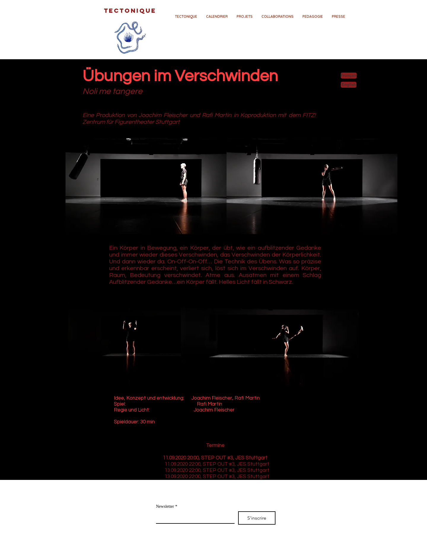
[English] (348, 85)
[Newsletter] (193, 517)
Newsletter (166, 506)
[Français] (349, 76)
